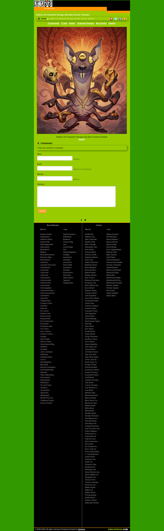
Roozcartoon (68, 272)
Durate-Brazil (90, 331)
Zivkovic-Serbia (91, 500)
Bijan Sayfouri (111, 255)
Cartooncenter (45, 280)
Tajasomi (66, 280)
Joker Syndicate (46, 352)
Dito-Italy (88, 324)
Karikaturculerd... (46, 357)
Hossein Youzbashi (113, 265)
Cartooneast (45, 285)
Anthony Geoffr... (91, 255)
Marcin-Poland (90, 398)
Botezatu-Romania (92, 280)
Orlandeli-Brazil (91, 421)
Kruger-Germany (91, 372)
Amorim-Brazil (90, 252)
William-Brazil (90, 492)
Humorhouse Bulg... (47, 344)
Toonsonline (44, 390)
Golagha (66, 255)
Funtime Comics (46, 334)
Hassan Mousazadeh (114, 262)
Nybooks (43, 372)
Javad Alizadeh (112, 267)
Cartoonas (44, 275)
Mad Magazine (46, 362)
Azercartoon (44, 247)
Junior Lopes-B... (91, 359)
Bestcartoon (44, 249)
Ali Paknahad (111, 237)
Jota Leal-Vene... (91, 354)
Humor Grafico (45, 342)
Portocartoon (45, 377)
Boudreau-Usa (90, 283)
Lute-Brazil (89, 390)
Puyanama (67, 267)
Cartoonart (44, 272)
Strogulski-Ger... (91, 477)
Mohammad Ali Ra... (114, 280)
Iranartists (67, 260)
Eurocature (44, 324)
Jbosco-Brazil (90, 349)
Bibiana (43, 252)
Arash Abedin (111, 247)
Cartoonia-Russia (46, 290)
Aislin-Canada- (90, 244)
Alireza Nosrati (111, 242)
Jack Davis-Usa (91, 347)
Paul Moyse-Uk (90, 423)
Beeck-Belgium (90, 267)
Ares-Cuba (89, 260)
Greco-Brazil (89, 342)
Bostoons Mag (45, 257)
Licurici (43, 359)
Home (42, 19)
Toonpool (43, 388)
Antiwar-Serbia (46, 234)
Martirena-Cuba (91, 403)
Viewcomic (44, 393)
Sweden (112, 23)
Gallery (72, 23)
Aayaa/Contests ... (70, 234)
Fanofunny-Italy (46, 326)
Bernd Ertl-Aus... (91, 270)
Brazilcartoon (45, 260)
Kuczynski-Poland (91, 375)
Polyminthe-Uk (90, 436)
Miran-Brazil (89, 411)
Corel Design (68, 247)
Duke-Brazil (89, 326)
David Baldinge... (91, 319)
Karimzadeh (67, 265)
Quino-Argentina (91, 441)
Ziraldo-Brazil (90, 498)
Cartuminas (44, 296)
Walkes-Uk (89, 490)
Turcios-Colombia (91, 482)
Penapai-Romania (91, 426)
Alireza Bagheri (112, 239)
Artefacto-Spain (46, 239)
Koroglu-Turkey (90, 365)
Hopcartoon (67, 257)
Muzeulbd (44, 365)
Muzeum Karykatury (48, 367)
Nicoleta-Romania (91, 416)
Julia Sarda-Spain (91, 357)
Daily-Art (43, 308)
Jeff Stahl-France (91, 352)
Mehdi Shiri (110, 275)
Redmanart (44, 382)
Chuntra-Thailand (91, 306)
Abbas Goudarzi (112, 234)
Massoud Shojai (112, 272)
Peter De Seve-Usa (92, 428)
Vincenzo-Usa (90, 485)
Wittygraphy (44, 395)
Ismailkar (43, 349)
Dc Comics (44, 311)
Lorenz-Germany (91, 385)
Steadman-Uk (90, 467)
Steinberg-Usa (90, 469)
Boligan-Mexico (91, 275)
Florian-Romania (91, 336)
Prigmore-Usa (90, 439)
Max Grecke (101, 23)
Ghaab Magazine (69, 252)
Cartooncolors (45, 283)
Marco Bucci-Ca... (91, 400)
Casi (64, 244)
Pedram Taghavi (112, 288)
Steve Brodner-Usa (92, 472)
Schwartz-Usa (90, 459)
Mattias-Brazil (90, 405)
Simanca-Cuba (90, 464)
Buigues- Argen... (91, 290)
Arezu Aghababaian (113, 249)
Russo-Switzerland (92, 452)
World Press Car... (47, 398)
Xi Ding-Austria (90, 495)
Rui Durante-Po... (91, 446)
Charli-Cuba (89, 303)
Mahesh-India (90, 393)
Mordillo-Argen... (91, 413)
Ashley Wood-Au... (92, 262)
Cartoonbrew (45, 278)
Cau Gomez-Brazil (92, 298)
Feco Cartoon (45, 331)
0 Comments (53, 23)
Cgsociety (44, 298)
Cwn (64, 249)
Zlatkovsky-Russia (92, 503)
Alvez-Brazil (89, 249)
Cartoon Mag (68, 242)
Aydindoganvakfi (46, 244)
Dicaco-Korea (45, 316)
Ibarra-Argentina (91, 344)
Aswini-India (44, 242)
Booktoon (66, 239)
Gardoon (81, 529)
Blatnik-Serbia (90, 272)
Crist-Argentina (90, 313)
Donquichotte (45, 319)
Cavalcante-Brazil (91, 301)
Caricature (44, 262)
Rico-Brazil (89, 444)
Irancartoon (67, 262)
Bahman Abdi (111, 252)
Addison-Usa (90, 237)
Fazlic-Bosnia (90, 334)
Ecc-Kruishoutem (46, 321)
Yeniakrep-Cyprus (47, 400)
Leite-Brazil (89, 382)
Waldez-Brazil (90, 487)
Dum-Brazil (89, 329)
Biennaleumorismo (47, 255)
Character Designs (85, 23)
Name (39, 154)
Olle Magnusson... (92, 418)
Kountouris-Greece (92, 370)
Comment (41, 184)
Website (40, 174)
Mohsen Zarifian (112, 285)
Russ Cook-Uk (90, 449)
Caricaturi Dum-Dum (48, 265)
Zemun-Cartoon (46, 403)
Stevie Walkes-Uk (91, 475)
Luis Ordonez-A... (91, 388)
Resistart (66, 270)
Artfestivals (67, 237)
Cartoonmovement (47, 293)
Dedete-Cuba (45, 313)
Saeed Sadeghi (112, 293)
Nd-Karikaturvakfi (46, 370)
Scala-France (90, 457)
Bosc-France (89, 278)
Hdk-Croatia (44, 339)
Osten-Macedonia (47, 375)
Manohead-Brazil (91, 395)
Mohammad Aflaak (113, 278)
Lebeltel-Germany (91, 380)
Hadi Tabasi (110, 257)
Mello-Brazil (89, 408)
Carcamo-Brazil (91, 293)
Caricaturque (45, 267)
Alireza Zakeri (111, 244)
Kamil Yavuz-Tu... (91, 362)
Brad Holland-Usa (91, 285)
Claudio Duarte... (91, 308)
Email (39, 164)
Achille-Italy (89, 234)
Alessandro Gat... (91, 247)
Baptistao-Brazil (91, 265)
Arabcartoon (45, 237)
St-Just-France (46, 385)
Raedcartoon (45, 380)
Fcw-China (44, 329)
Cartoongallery (45, 288)
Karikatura (44, 354)
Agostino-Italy (90, 242)
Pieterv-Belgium (91, 431)
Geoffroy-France (91, 339)
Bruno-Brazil (89, 288)
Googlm (43, 336)
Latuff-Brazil (89, 377)
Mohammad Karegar (114, 283)
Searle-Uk (88, 462)
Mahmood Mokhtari (113, 270)
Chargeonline (45, 301)
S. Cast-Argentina (91, 454)
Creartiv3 (43, 306)
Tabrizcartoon (68, 278)
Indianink (43, 347)
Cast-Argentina (90, 296)
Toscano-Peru (90, 480)
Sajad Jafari (110, 296)
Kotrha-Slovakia (91, 367)
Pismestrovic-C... (91, 434)
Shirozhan (67, 275)
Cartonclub (44, 270)
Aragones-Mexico (91, 257)
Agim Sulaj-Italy (91, 239)
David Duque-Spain (92, 321)
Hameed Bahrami (113, 260)
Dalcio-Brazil (89, 316)
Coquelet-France (91, 311)
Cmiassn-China (46, 303)
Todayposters (68, 283)
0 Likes (64, 23)
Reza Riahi (110, 290)
